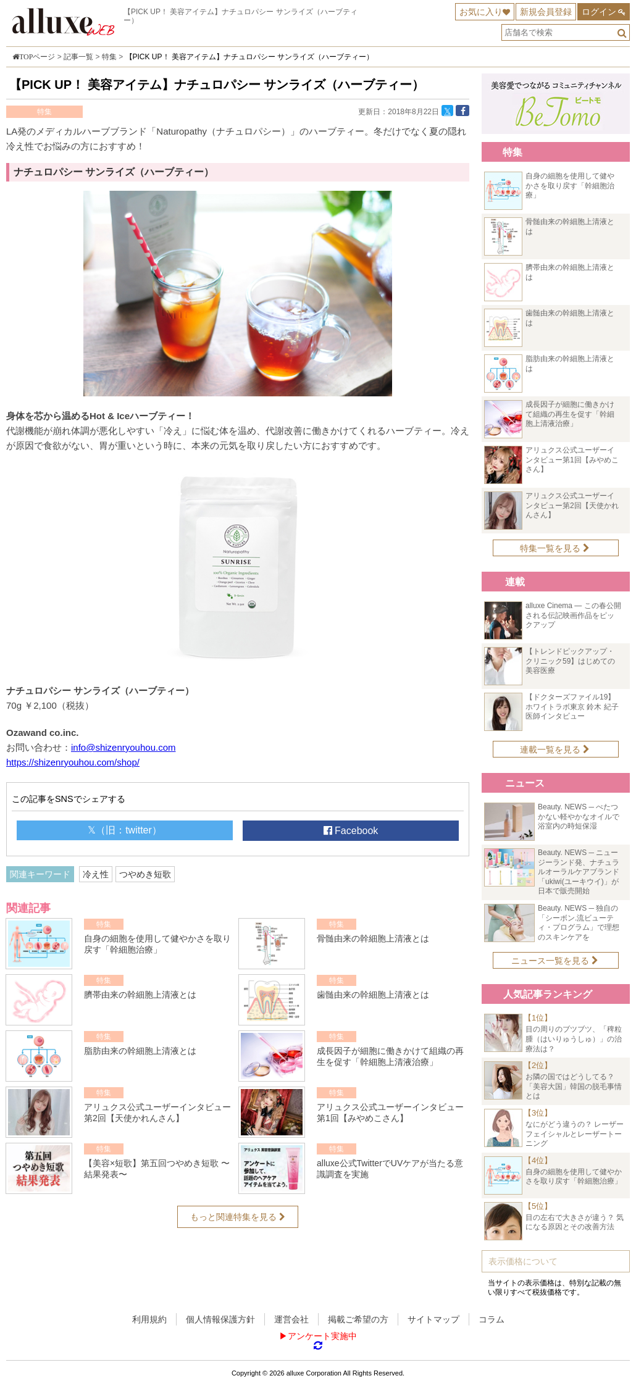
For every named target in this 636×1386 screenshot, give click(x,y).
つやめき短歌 (145, 874)
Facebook (351, 830)
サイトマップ (433, 1319)
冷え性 (96, 874)
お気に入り (481, 12)
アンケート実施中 (322, 1336)
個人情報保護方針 (220, 1319)
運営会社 (291, 1319)
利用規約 (149, 1319)
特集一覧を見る (555, 548)
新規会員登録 (546, 12)
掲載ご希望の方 (358, 1319)
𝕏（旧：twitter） (125, 830)
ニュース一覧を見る (554, 961)
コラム (491, 1319)
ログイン (599, 12)
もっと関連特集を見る (237, 1217)
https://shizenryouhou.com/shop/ (73, 762)
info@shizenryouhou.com (123, 747)
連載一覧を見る (555, 749)
